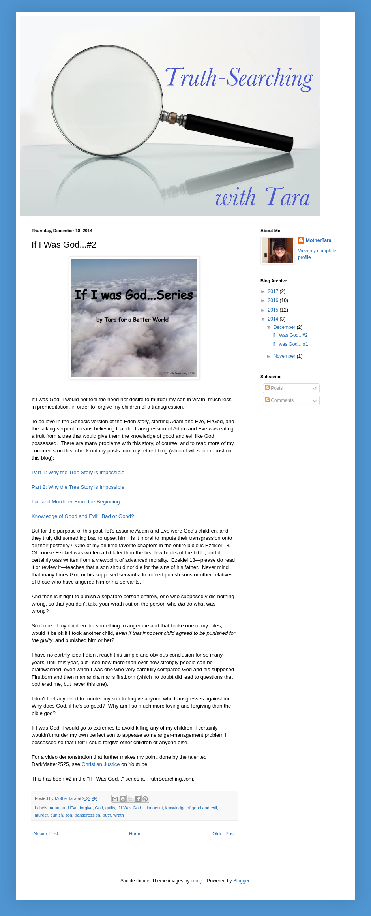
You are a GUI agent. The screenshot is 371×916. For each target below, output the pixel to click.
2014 (274, 319)
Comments (279, 400)
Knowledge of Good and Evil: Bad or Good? (83, 516)
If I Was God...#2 (290, 335)
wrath (118, 815)
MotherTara (318, 240)
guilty (110, 807)
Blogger (241, 881)
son (68, 815)
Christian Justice (101, 764)
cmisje (197, 881)
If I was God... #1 (290, 344)
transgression (87, 815)
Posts (274, 388)
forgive (86, 807)
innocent (155, 807)
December (285, 327)
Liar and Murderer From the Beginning (76, 502)
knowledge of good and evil (191, 807)
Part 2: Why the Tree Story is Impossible (78, 487)
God (99, 807)
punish (57, 815)
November (285, 356)
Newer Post (46, 834)
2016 (274, 300)
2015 (274, 310)
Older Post (223, 834)
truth (107, 815)
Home (135, 834)
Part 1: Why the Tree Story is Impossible (78, 472)
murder (41, 815)
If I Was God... (130, 807)
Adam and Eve (63, 807)
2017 (274, 291)
